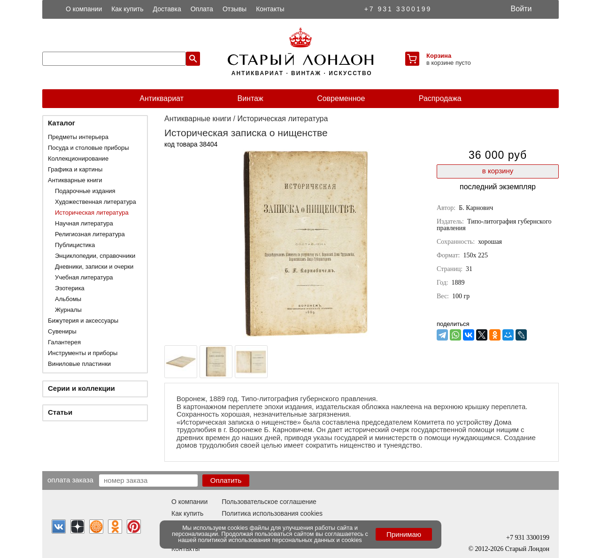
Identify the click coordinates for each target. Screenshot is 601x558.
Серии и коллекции (81, 388)
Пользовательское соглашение (269, 501)
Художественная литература (95, 201)
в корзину (497, 171)
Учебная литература (84, 277)
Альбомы (68, 298)
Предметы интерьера (78, 136)
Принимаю (403, 534)
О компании (84, 9)
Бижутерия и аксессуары (83, 320)
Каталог (61, 123)
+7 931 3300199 (398, 9)
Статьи (60, 412)
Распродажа (440, 98)
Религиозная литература (90, 234)
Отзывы (235, 9)
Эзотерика (70, 288)
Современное (341, 98)
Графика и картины (75, 169)
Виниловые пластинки (79, 363)
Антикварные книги (75, 180)
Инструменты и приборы (82, 352)
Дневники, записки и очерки (94, 266)
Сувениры (62, 331)
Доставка (167, 9)
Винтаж (250, 98)
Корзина (438, 55)
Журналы (68, 309)
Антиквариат (161, 98)
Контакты (270, 9)
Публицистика (75, 244)
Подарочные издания (85, 190)
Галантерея (64, 342)
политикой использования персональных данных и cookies (280, 539)
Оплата (202, 9)
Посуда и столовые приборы (88, 147)
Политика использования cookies (272, 513)
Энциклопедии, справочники (95, 255)
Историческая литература (92, 212)
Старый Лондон (527, 548)
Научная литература (84, 223)
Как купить (127, 9)
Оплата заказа (70, 479)
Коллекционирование (78, 158)
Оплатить (226, 480)
